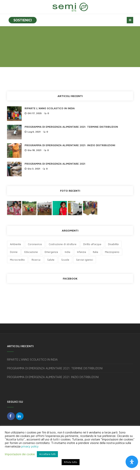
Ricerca (36, 259)
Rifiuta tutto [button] (70, 462)
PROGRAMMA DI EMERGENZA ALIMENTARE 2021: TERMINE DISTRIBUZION (71, 126)
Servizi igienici (84, 259)
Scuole (65, 259)
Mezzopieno (112, 251)
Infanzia (81, 251)
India (67, 251)
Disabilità (113, 244)
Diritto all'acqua (92, 244)
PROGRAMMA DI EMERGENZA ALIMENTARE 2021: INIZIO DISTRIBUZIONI (70, 145)
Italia (95, 251)
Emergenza (51, 251)
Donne (14, 251)
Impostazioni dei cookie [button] (20, 454)
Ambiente (15, 244)
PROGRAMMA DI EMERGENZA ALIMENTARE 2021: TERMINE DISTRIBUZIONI (55, 368)
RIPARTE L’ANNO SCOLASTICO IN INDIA (50, 108)
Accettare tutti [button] (47, 454)
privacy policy (30, 446)
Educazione (31, 251)
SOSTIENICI (22, 20)
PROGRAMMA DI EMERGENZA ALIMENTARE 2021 (55, 163)
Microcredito (17, 259)
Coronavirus (35, 244)
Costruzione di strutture (62, 244)
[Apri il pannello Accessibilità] (132, 462)
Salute (50, 259)
